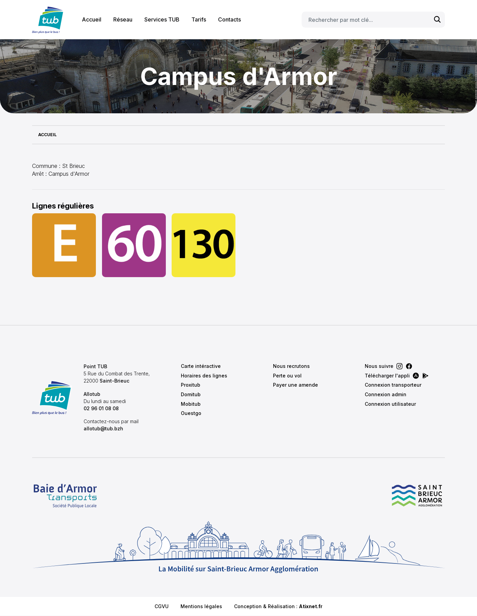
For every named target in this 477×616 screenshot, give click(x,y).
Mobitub (191, 404)
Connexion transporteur (393, 385)
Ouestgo (191, 413)
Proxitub (190, 385)
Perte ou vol (287, 375)
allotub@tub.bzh (103, 428)
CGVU (162, 606)
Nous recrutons (291, 366)
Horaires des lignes (204, 375)
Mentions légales (201, 606)
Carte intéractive (201, 366)
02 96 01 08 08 (101, 408)
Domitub (191, 394)
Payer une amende (295, 385)
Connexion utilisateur (390, 404)
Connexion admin (385, 394)
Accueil (91, 19)
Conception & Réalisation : (278, 606)
